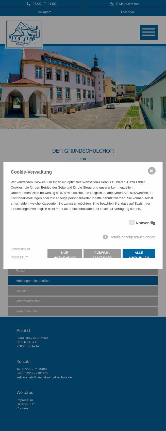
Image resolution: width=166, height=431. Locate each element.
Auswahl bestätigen (102, 254)
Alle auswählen (139, 254)
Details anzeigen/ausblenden (132, 237)
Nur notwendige (65, 254)
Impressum (19, 257)
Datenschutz (20, 249)
